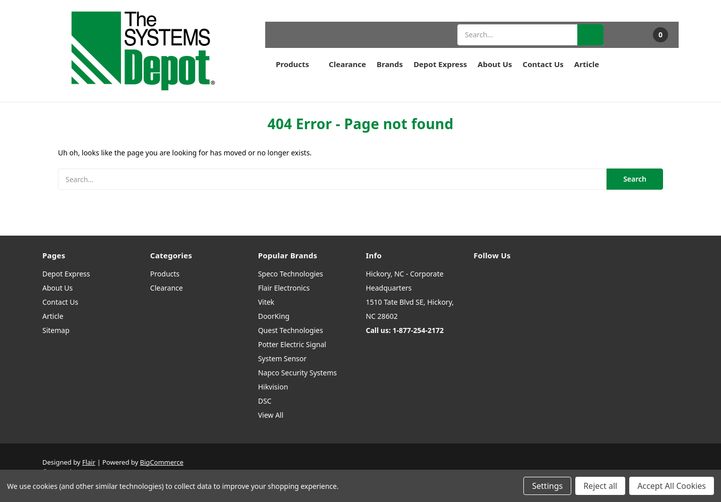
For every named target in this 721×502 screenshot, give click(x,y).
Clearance (347, 64)
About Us (494, 64)
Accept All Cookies (671, 485)
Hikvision (273, 387)
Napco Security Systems (297, 372)
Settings (547, 485)
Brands (390, 64)
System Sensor (282, 358)
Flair (88, 462)
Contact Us (543, 64)
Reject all (600, 485)
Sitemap (56, 330)
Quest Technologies (290, 330)
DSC (265, 401)
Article (586, 64)
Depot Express (440, 64)
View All (270, 415)
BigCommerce (162, 462)
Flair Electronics (284, 288)
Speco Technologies (290, 273)
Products (297, 64)
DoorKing (273, 316)
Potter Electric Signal (292, 344)
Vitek (266, 302)
